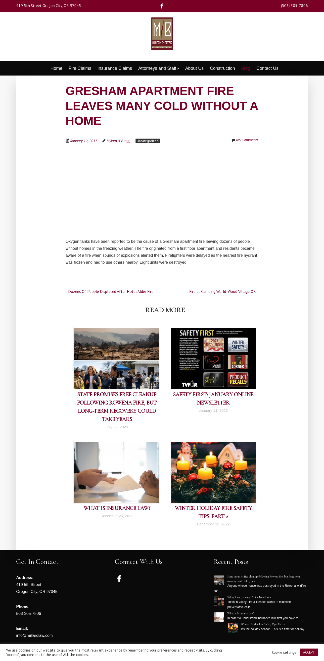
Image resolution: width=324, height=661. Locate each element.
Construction (222, 68)
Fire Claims (80, 68)
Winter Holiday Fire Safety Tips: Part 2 (263, 624)
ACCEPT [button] (309, 652)
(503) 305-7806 (294, 5)
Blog (245, 68)
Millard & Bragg (119, 141)
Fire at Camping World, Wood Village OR (223, 291)
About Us (194, 68)
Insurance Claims (114, 68)
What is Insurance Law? (117, 508)
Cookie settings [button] (284, 652)
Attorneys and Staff (157, 68)
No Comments (247, 140)
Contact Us (267, 68)
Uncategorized (148, 141)
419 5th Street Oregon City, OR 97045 (48, 5)
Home (56, 68)
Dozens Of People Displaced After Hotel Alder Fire (109, 291)
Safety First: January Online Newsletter (249, 597)
